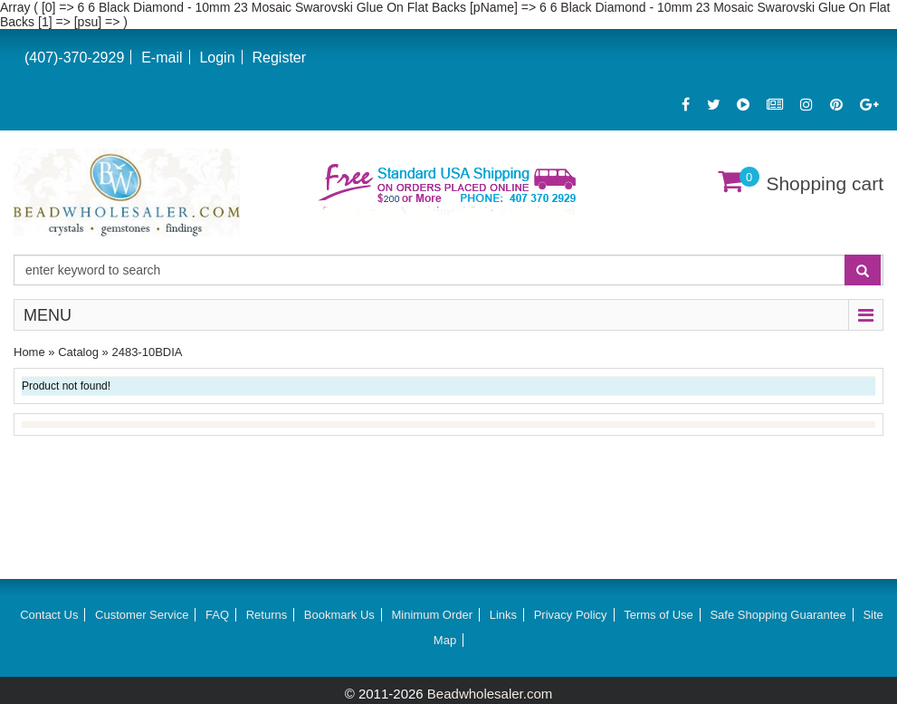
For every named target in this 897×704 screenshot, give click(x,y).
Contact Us (49, 615)
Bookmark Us (339, 615)
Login (216, 57)
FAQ (217, 615)
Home (29, 352)
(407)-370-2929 (74, 57)
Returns (267, 615)
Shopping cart (824, 183)
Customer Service (141, 615)
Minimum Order (432, 615)
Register (279, 57)
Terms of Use (658, 615)
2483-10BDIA (146, 352)
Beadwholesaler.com (489, 693)
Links (503, 615)
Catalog (78, 352)
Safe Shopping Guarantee (777, 615)
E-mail (161, 57)
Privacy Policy (570, 615)
